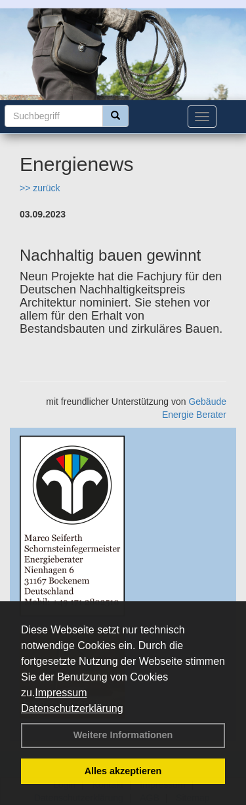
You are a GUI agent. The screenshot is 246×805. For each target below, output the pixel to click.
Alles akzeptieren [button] (123, 771)
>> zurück (40, 188)
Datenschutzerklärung (72, 708)
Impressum (61, 692)
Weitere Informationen (123, 735)
